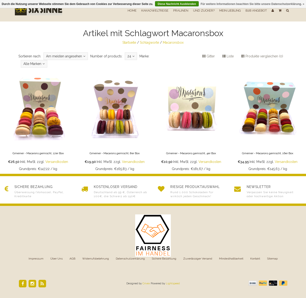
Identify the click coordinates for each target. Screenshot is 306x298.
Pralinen (180, 10)
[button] (280, 10)
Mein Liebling (230, 10)
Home (132, 10)
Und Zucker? (204, 10)
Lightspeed (173, 283)
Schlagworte (149, 42)
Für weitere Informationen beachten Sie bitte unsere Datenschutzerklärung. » (252, 4)
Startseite (129, 42)
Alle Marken (34, 64)
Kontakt (255, 258)
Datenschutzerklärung (130, 258)
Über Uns (56, 258)
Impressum (36, 258)
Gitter (208, 56)
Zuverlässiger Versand (197, 258)
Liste (228, 56)
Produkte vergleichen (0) (262, 56)
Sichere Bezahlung (164, 258)
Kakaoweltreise (154, 10)
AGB (72, 258)
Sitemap (272, 258)
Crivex (146, 283)
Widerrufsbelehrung (95, 258)
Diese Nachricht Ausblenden (177, 4)
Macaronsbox (173, 42)
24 (130, 56)
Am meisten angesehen (65, 56)
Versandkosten (56, 162)
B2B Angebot (256, 10)
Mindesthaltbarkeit (231, 258)
